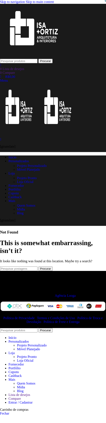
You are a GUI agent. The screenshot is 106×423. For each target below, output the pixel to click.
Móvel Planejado (28, 169)
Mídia (21, 209)
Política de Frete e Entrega (61, 322)
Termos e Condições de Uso (56, 318)
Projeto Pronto (27, 178)
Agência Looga (65, 295)
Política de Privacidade (19, 318)
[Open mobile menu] (4, 80)
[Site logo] (34, 57)
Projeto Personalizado (32, 166)
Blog (20, 213)
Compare (14, 398)
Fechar (4, 413)
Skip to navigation (13, 2)
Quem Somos (26, 205)
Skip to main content (40, 2)
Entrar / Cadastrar (20, 402)
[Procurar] (19, 61)
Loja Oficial (25, 182)
